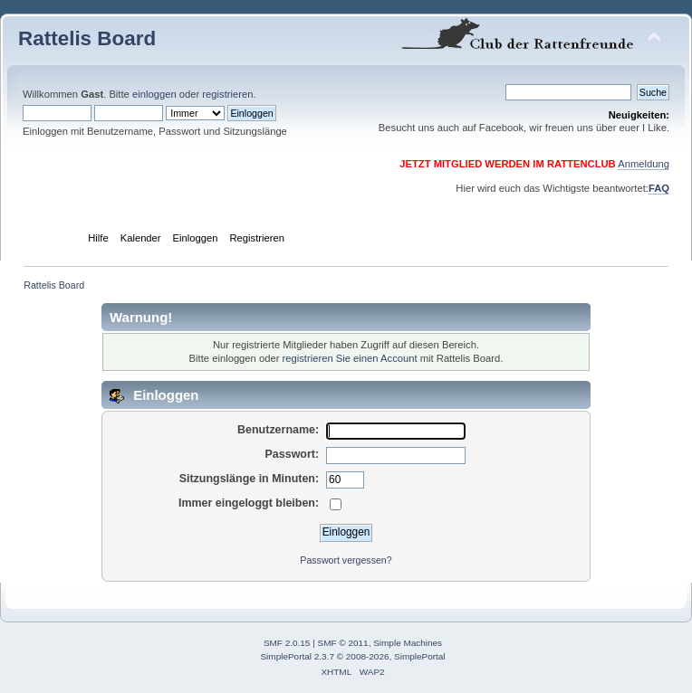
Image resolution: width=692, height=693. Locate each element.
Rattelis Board (87, 38)
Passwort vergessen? (345, 560)
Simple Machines (407, 643)
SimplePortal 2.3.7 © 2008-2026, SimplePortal (352, 656)
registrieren (227, 94)
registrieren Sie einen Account (350, 358)
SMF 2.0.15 (287, 643)
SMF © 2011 (343, 643)
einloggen (154, 94)
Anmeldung (643, 163)
